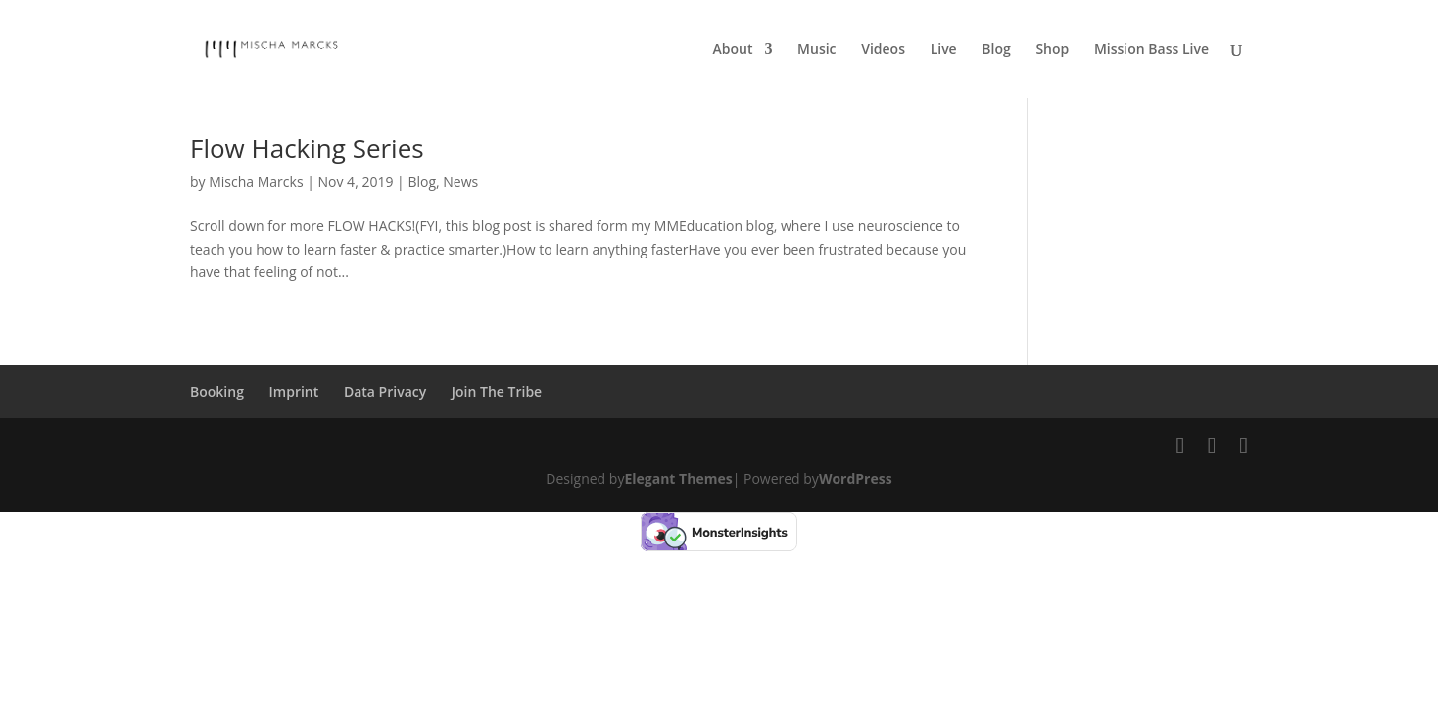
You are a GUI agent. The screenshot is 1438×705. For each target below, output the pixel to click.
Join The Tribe (497, 391)
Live (944, 50)
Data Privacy (385, 391)
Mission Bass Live (1151, 50)
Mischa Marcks (256, 181)
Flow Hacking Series (307, 147)
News (460, 181)
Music (816, 50)
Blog (996, 50)
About (733, 50)
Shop (1052, 50)
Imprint (294, 391)
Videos (883, 50)
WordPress (855, 478)
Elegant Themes (678, 478)
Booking (217, 391)
